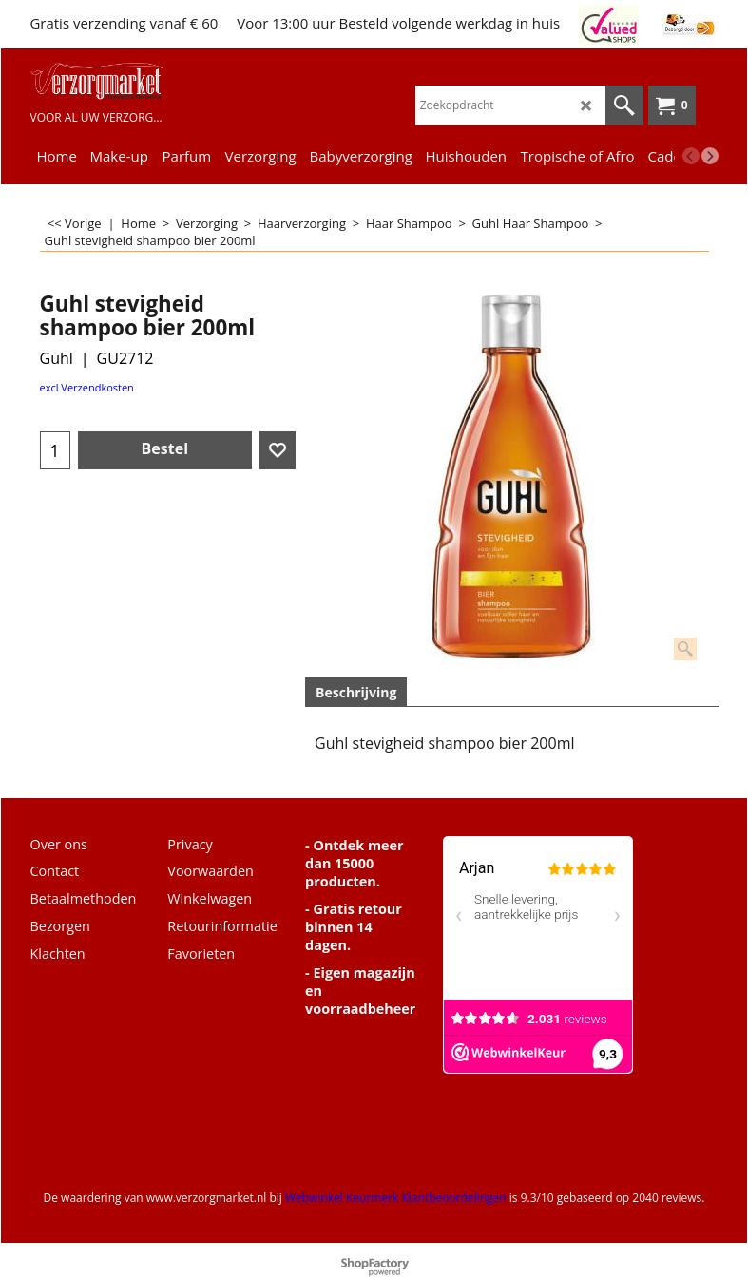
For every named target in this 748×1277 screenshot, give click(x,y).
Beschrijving (356, 692)
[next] (710, 155)
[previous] (691, 155)
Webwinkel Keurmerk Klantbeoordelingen (396, 1198)
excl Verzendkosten (87, 387)
